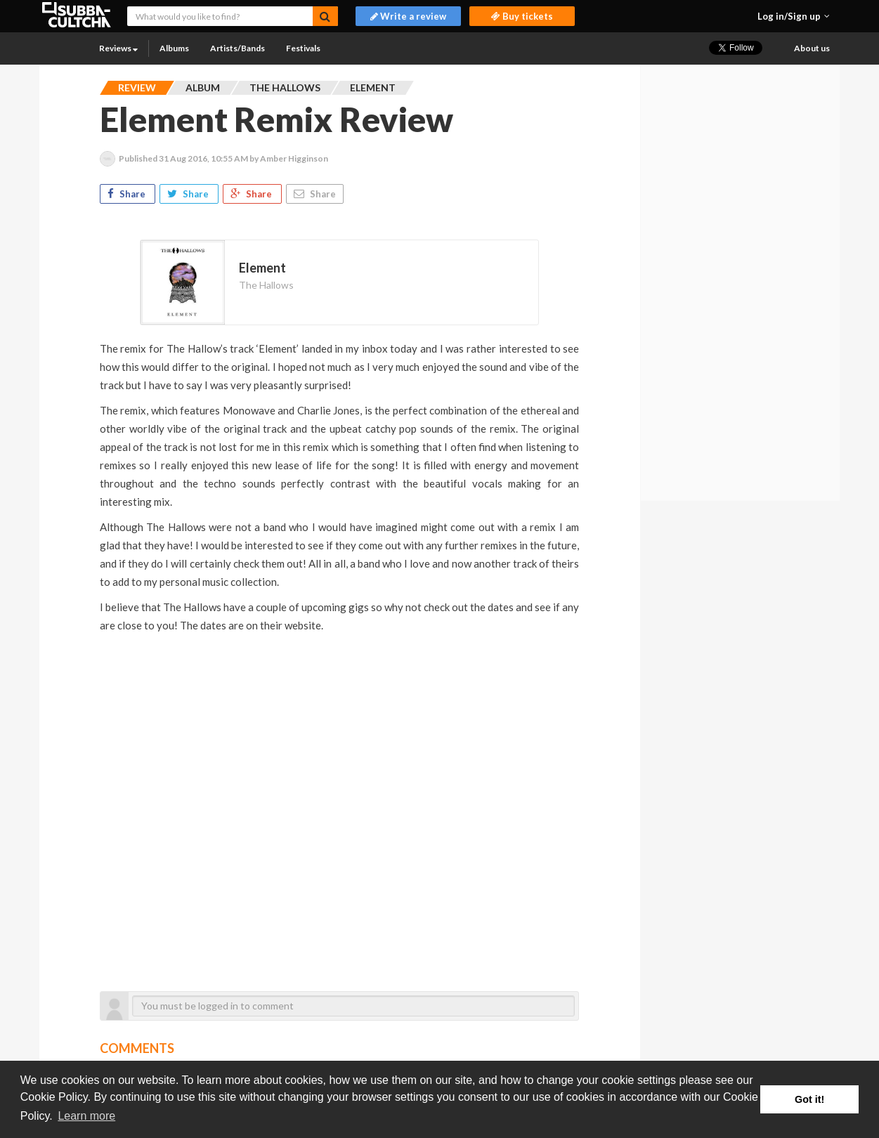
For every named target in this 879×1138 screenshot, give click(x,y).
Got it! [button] (809, 1099)
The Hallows (266, 285)
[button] (793, 16)
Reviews (118, 48)
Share (128, 194)
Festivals (303, 48)
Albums (174, 48)
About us (812, 48)
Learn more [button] (86, 1116)
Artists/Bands (237, 48)
